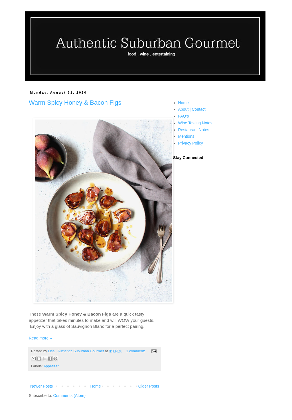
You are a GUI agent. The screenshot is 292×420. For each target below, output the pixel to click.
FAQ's (183, 116)
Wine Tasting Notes (195, 123)
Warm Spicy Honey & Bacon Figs (75, 102)
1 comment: (136, 351)
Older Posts (148, 386)
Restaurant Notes (193, 129)
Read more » (40, 338)
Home (95, 386)
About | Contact (192, 109)
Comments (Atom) (69, 395)
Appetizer (50, 366)
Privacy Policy (190, 143)
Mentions (186, 136)
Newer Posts (41, 386)
